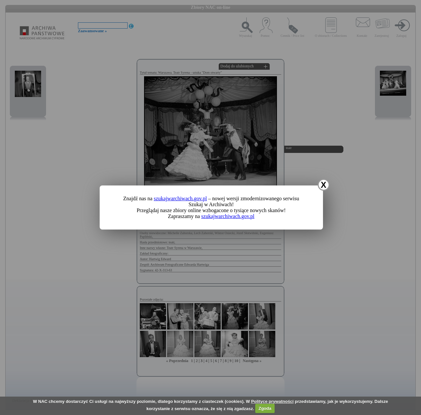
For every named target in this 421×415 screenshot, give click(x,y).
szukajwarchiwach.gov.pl (180, 198)
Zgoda (265, 408)
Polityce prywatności (272, 401)
